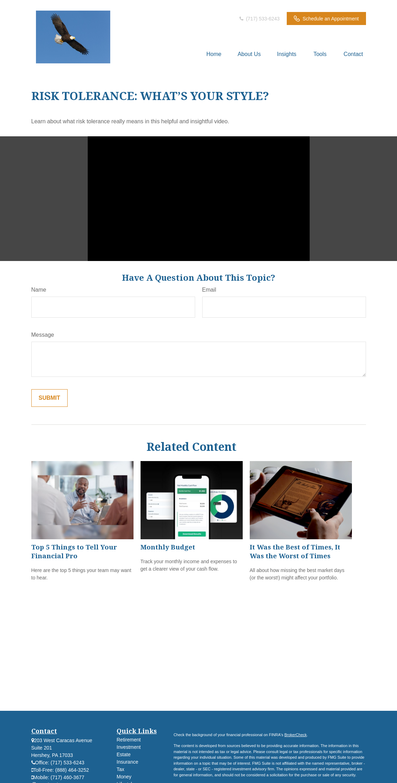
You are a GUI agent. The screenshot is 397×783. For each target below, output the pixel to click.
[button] (214, 54)
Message (42, 335)
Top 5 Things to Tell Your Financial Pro (74, 551)
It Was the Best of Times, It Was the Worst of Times (295, 551)
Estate (124, 754)
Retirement (129, 739)
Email (209, 290)
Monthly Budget (168, 546)
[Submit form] (49, 398)
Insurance (127, 762)
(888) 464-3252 (72, 770)
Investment (129, 747)
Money (124, 776)
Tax (120, 769)
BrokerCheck (295, 735)
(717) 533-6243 (259, 18)
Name (38, 290)
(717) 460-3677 (68, 777)
